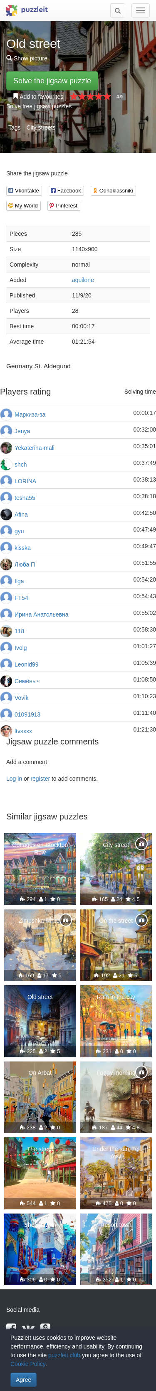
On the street (116, 920)
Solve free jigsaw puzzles (39, 106)
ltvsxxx (23, 731)
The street (40, 1149)
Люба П (25, 564)
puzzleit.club (64, 1355)
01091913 (27, 714)
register (40, 778)
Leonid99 (27, 664)
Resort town (115, 1224)
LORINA (25, 481)
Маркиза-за (30, 414)
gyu (19, 531)
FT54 (21, 597)
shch (21, 464)
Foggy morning (116, 1072)
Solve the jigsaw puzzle (52, 81)
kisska (23, 547)
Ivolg (21, 647)
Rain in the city (116, 997)
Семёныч (27, 681)
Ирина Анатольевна (42, 614)
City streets (40, 127)
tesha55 (25, 497)
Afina (21, 514)
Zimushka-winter (40, 920)
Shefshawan (40, 1224)
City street (116, 845)
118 (19, 631)
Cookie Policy (27, 1364)
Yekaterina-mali (34, 448)
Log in (14, 778)
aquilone (83, 280)
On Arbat (40, 1072)
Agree (23, 1379)
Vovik (21, 697)
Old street (40, 997)
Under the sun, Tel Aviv (115, 1153)
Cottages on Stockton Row (40, 849)
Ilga (19, 581)
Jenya (22, 431)
